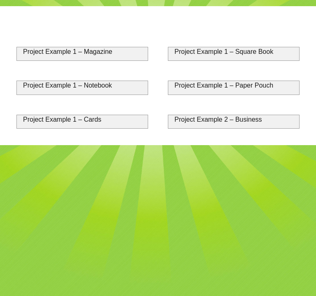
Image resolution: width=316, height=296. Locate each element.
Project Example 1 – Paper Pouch (223, 85)
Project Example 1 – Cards (62, 119)
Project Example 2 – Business (218, 119)
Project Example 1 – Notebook (67, 85)
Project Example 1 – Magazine (67, 51)
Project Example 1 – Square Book (223, 51)
